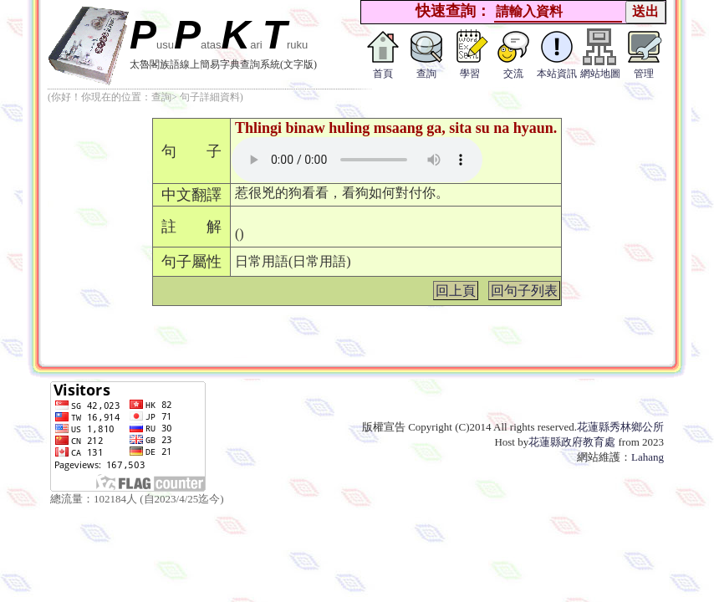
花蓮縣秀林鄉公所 (620, 427)
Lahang (647, 457)
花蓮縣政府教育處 (571, 442)
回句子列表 (524, 290)
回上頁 (456, 290)
